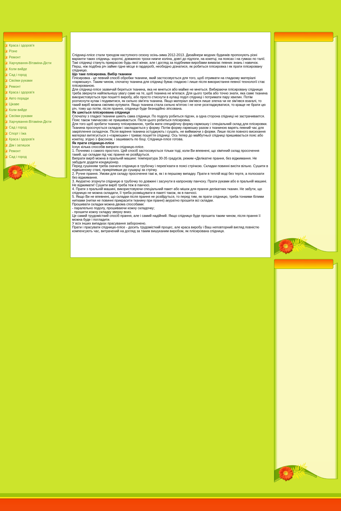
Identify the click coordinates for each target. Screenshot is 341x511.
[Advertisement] (116, 14)
